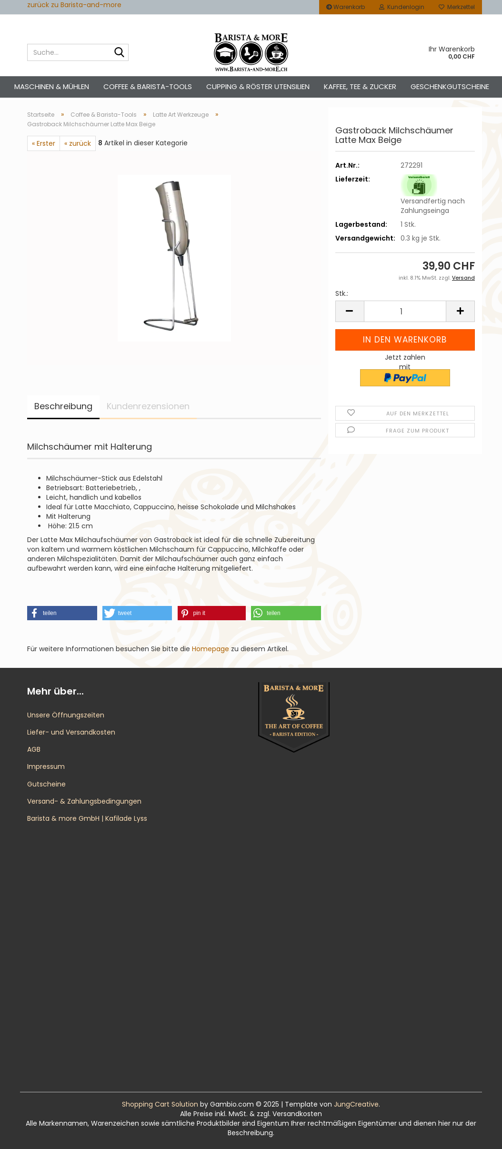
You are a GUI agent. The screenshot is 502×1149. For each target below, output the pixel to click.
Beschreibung (63, 406)
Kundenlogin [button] (401, 7)
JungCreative (356, 1104)
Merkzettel (457, 7)
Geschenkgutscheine (450, 86)
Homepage (210, 649)
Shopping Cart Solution (160, 1104)
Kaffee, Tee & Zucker (360, 86)
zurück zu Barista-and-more (74, 5)
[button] (349, 311)
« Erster (43, 143)
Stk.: (341, 293)
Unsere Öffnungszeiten (65, 715)
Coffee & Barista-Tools (147, 86)
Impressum (46, 766)
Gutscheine (46, 784)
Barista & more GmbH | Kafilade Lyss (87, 818)
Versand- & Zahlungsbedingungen (84, 801)
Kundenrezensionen (148, 406)
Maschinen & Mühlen (51, 86)
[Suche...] (119, 52)
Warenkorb (345, 7)
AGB (33, 749)
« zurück (77, 143)
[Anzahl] (405, 311)
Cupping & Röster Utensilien (258, 86)
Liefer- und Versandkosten (71, 732)
